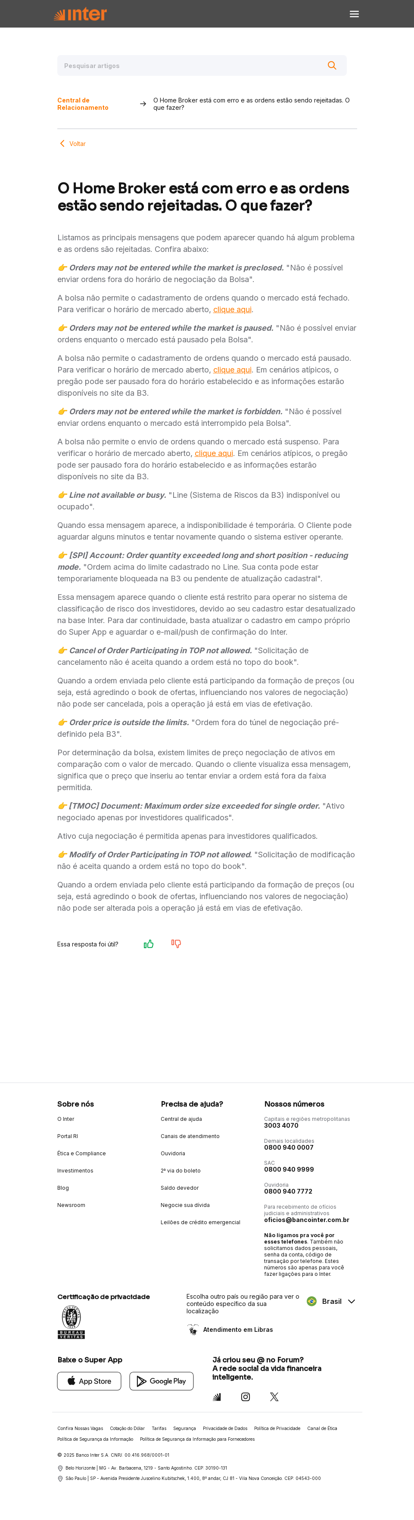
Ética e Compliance (81, 1153)
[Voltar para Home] (80, 14)
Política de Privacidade (277, 1428)
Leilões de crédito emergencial (200, 1222)
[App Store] (89, 1380)
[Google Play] (162, 1380)
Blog (63, 1188)
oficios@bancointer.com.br (306, 1219)
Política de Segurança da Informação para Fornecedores (197, 1439)
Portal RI (67, 1136)
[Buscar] (332, 65)
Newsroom (71, 1205)
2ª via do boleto (181, 1170)
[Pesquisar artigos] (202, 65)
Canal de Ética (322, 1428)
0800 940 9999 (289, 1169)
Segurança (184, 1428)
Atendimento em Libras (237, 1329)
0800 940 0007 (289, 1147)
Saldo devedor (180, 1188)
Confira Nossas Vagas (80, 1428)
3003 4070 (281, 1125)
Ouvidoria (173, 1153)
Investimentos (75, 1170)
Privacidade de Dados (225, 1428)
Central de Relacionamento (83, 103)
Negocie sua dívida (185, 1205)
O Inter (65, 1119)
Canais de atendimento (190, 1136)
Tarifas (159, 1428)
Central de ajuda (181, 1119)
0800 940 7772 (288, 1191)
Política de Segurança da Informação (95, 1439)
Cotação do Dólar (127, 1428)
